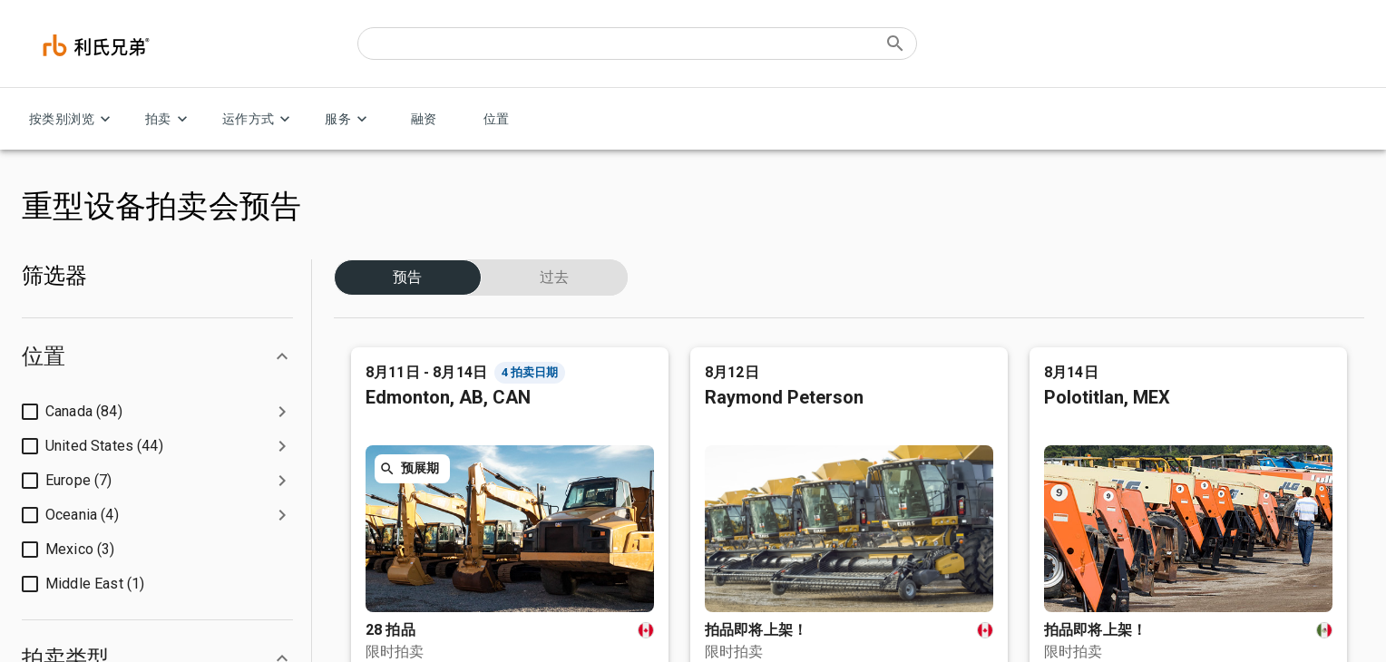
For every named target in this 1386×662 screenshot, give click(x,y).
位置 (496, 119)
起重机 (709, 547)
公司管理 (43, 393)
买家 (368, 362)
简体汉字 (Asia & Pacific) (150, 248)
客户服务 (1050, 362)
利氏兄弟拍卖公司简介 (76, 362)
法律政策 (117, 629)
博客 (33, 485)
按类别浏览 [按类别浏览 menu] (72, 119)
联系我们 (1309, 232)
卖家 (368, 393)
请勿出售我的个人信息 (223, 629)
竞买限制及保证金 (400, 454)
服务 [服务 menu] (348, 119)
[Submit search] (895, 43)
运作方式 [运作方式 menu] (259, 119)
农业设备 (715, 454)
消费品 (709, 393)
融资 (424, 119)
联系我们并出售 (1067, 424)
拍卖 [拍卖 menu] (169, 119)
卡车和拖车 (720, 424)
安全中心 (43, 516)
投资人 (38, 424)
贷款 (368, 424)
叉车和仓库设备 (731, 516)
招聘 (33, 454)
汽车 (704, 485)
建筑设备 (715, 362)
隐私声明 (43, 629)
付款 (368, 485)
